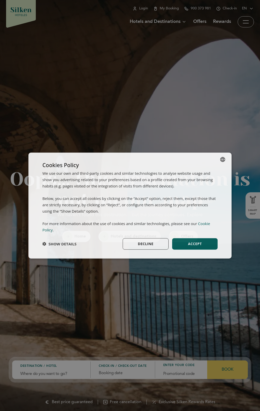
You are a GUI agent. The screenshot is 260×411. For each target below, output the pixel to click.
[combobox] (222, 159)
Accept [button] (195, 243)
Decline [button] (146, 243)
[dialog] (130, 206)
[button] (59, 244)
